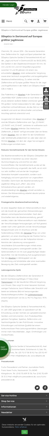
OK (24, 432)
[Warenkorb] (44, 21)
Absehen (16, 73)
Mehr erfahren (21, 427)
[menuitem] (6, 21)
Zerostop (27, 233)
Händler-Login (8, 5)
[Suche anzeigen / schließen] (25, 21)
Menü (7, 20)
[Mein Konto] (38, 21)
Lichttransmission (35, 294)
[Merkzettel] (32, 21)
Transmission (6, 282)
